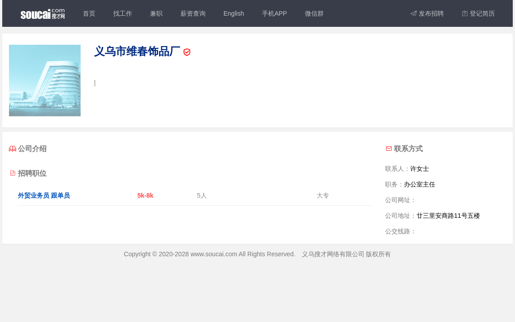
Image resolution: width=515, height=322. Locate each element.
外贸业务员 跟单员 (44, 195)
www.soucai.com (213, 254)
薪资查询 (193, 13)
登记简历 (478, 13)
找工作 (122, 13)
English (233, 13)
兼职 (156, 13)
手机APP (274, 13)
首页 (89, 13)
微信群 (314, 13)
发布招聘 (427, 13)
